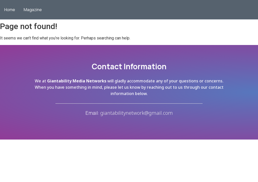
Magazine (33, 9)
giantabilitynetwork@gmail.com (136, 112)
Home (9, 9)
